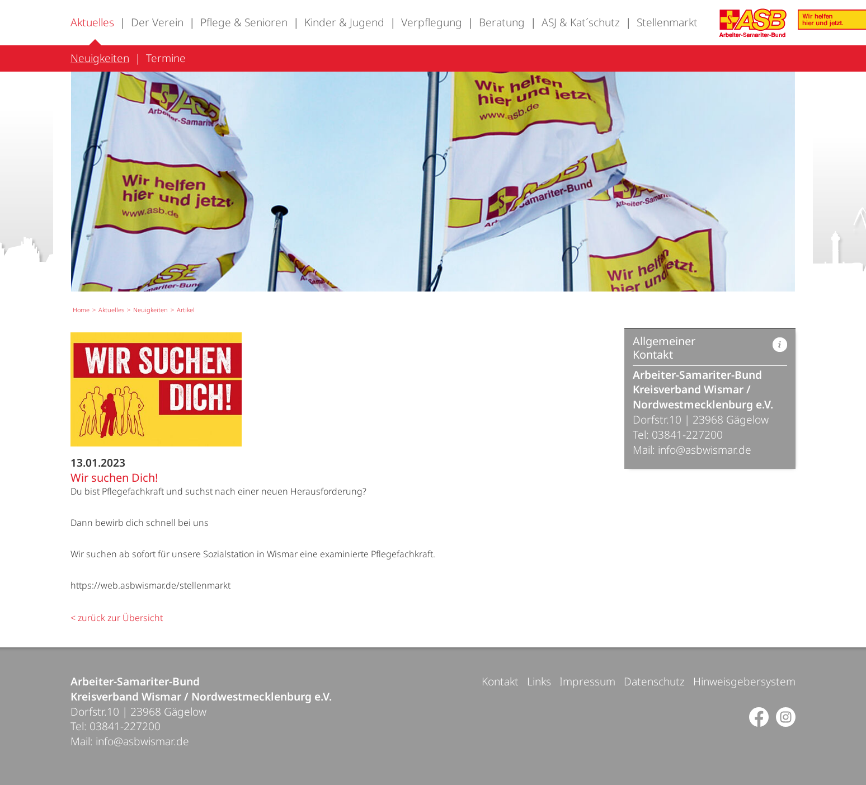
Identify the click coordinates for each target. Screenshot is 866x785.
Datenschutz (654, 681)
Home (81, 309)
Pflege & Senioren (244, 22)
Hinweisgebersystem (744, 681)
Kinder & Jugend (344, 22)
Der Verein (157, 22)
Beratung (502, 22)
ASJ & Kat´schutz (581, 22)
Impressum (587, 681)
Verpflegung (431, 22)
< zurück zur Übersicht (116, 618)
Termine (166, 57)
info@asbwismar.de (704, 449)
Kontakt (500, 681)
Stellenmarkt (667, 22)
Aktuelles (92, 22)
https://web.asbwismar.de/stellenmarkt (150, 585)
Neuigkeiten (99, 57)
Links (539, 681)
